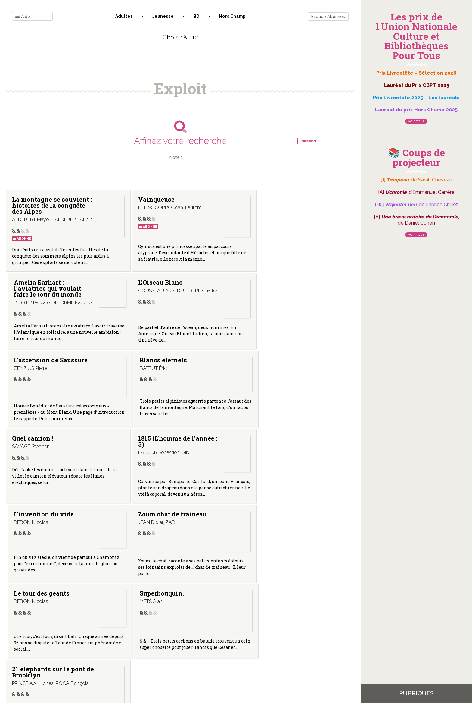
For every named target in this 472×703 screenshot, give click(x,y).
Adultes (124, 16)
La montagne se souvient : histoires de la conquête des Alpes (46, 205)
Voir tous (416, 121)
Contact (112, 642)
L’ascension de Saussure (151, 290)
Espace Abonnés (328, 16)
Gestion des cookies (238, 642)
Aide (22, 16)
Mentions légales (194, 642)
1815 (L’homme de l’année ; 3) (155, 368)
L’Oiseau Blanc (34, 287)
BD (196, 16)
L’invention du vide (275, 365)
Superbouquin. (267, 447)
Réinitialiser (307, 141)
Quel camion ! (32, 365)
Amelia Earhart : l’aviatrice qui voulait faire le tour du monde (279, 205)
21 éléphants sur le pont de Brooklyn (41, 531)
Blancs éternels (268, 287)
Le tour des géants (156, 447)
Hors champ (232, 16)
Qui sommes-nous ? (149, 642)
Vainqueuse (147, 199)
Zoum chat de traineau (46, 447)
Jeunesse (163, 16)
